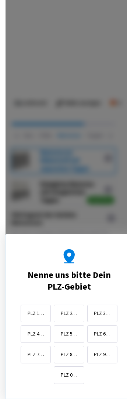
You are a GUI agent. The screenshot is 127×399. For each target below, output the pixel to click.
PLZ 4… (36, 338)
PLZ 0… (69, 379)
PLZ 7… (36, 358)
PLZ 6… (102, 338)
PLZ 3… (102, 317)
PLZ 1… (36, 317)
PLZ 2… (69, 317)
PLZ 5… (69, 338)
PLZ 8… (69, 358)
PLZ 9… (102, 358)
